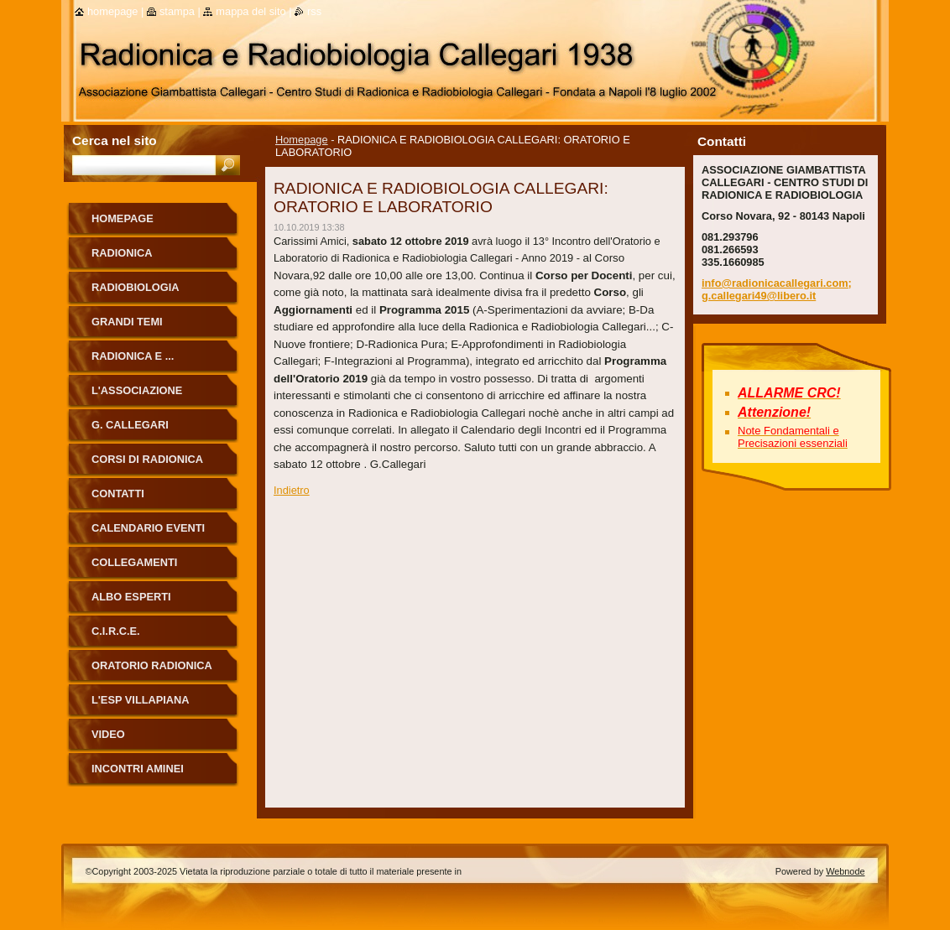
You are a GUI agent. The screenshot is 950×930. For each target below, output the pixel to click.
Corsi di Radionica (147, 459)
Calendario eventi (148, 528)
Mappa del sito (250, 11)
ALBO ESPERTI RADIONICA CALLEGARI (154, 602)
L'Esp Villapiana (140, 700)
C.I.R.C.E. (115, 631)
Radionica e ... (132, 356)
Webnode (845, 871)
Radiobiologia (135, 287)
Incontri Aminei (137, 768)
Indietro (292, 490)
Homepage (301, 139)
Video (108, 734)
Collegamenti (134, 562)
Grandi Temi (127, 321)
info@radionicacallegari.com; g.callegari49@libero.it (777, 289)
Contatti (117, 493)
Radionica (122, 253)
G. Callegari (130, 424)
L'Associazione (136, 390)
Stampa (177, 11)
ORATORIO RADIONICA (151, 665)
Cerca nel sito (114, 140)
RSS (314, 11)
